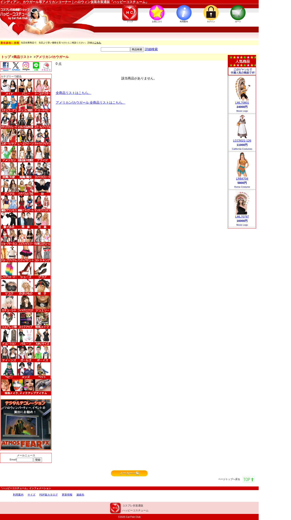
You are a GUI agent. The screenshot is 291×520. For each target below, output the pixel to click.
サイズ (31, 494)
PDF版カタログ (48, 494)
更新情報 (67, 494)
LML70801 (242, 102)
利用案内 (18, 494)
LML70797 (242, 216)
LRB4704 (242, 178)
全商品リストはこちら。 (73, 93)
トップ (6, 57)
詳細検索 (151, 49)
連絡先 (80, 494)
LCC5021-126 (242, 140)
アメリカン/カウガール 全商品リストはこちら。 (90, 102)
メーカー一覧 (129, 473)
